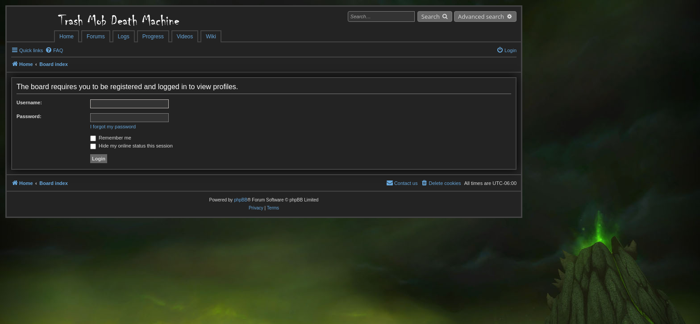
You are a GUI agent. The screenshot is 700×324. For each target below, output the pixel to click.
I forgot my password (113, 126)
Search (430, 16)
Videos (185, 36)
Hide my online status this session (131, 145)
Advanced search (481, 16)
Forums (96, 36)
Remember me (110, 137)
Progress (153, 36)
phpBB (240, 199)
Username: (29, 102)
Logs (123, 36)
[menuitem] (54, 50)
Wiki (211, 36)
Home (66, 36)
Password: (29, 116)
